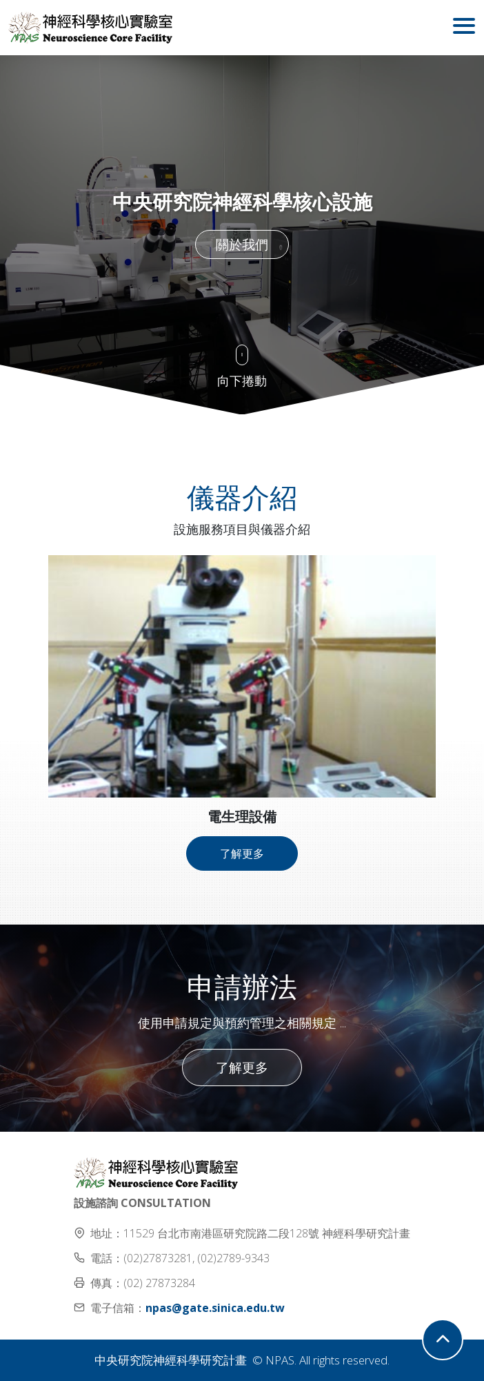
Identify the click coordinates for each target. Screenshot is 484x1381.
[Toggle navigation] (464, 27)
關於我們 (242, 244)
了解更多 (242, 853)
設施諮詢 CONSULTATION (142, 1202)
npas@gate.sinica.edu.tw (215, 1307)
